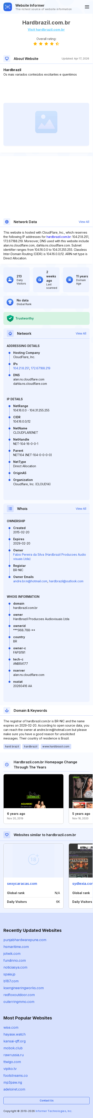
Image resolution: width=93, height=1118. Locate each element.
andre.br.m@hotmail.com (30, 581)
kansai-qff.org (14, 1041)
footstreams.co (15, 1075)
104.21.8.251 (21, 368)
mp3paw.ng (12, 1082)
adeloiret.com (14, 1089)
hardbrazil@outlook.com (66, 581)
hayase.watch (14, 1034)
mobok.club (13, 1048)
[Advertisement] (46, 89)
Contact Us (47, 1100)
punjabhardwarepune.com (24, 940)
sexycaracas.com (22, 883)
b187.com (11, 981)
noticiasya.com (15, 967)
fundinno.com (14, 960)
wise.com (10, 1027)
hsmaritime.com (16, 947)
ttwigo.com (12, 1062)
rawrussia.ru (13, 1055)
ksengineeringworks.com (23, 988)
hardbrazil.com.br (58, 237)
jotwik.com (11, 953)
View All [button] (84, 222)
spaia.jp (9, 974)
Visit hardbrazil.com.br (46, 29)
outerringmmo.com (18, 1001)
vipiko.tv (10, 1068)
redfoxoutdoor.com (19, 995)
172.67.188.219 (40, 368)
